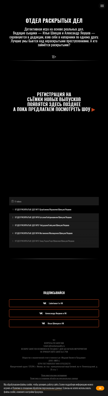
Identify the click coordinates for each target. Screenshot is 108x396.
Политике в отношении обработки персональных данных (37, 388)
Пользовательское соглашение (54, 375)
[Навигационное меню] (102, 6)
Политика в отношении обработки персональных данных (54, 378)
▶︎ (93, 109)
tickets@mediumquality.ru (54, 345)
